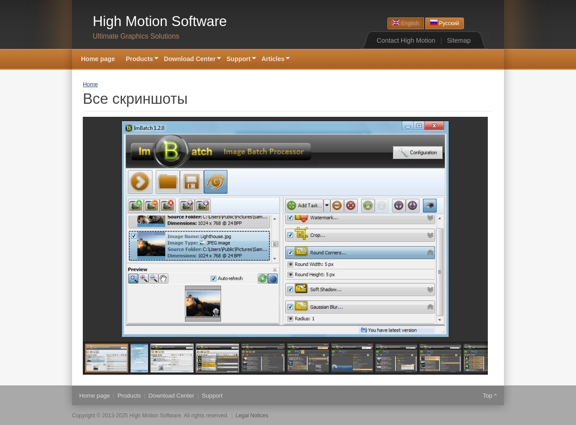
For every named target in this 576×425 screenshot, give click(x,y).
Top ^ (490, 395)
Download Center (189, 59)
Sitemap (459, 40)
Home (90, 84)
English (405, 23)
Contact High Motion (406, 40)
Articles (273, 59)
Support (238, 59)
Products (139, 59)
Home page (98, 58)
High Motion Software (160, 21)
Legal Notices (252, 415)
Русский (444, 23)
